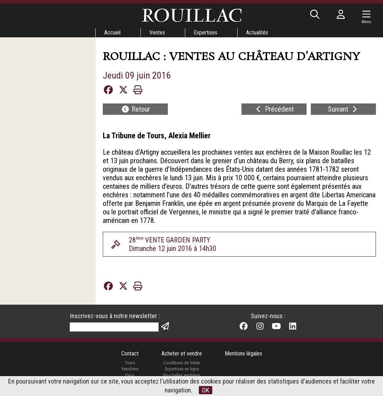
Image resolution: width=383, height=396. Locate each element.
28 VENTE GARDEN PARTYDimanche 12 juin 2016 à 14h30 (172, 244)
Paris (129, 375)
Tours (130, 362)
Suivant (343, 109)
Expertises (205, 32)
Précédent (274, 109)
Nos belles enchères (181, 375)
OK (205, 390)
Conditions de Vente (181, 362)
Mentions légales (243, 353)
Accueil (112, 32)
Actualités (257, 32)
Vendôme (129, 368)
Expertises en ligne (182, 368)
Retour (135, 109)
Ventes (157, 32)
